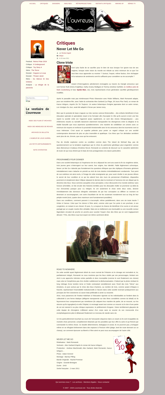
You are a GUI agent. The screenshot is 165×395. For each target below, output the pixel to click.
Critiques (44, 3)
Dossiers (56, 3)
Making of (119, 3)
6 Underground (39, 64)
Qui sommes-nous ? (63, 382)
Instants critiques (103, 3)
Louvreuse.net (79, 388)
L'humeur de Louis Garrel (40, 138)
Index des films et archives (40, 121)
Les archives (77, 382)
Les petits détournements (40, 144)
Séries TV (132, 3)
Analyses (68, 3)
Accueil (32, 3)
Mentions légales (90, 382)
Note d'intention (40, 150)
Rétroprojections (83, 3)
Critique (61, 56)
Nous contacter (103, 382)
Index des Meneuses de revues (40, 126)
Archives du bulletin (40, 132)
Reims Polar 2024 (40, 61)
